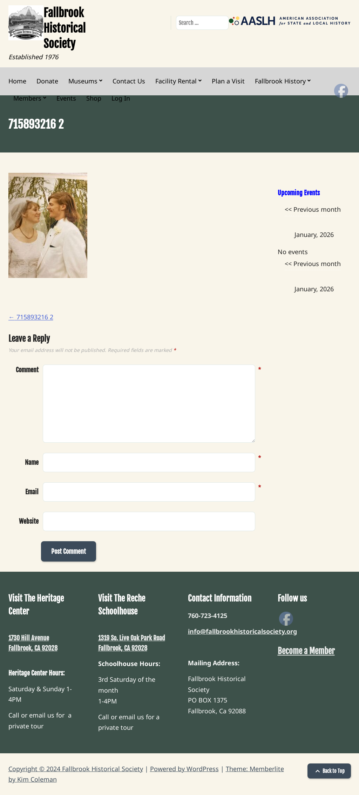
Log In (120, 98)
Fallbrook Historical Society (64, 28)
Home (17, 81)
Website (29, 521)
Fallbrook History (280, 81)
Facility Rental (176, 81)
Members (27, 98)
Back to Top (329, 771)
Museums (82, 81)
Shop (93, 98)
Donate (47, 81)
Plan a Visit (228, 81)
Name (32, 461)
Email (32, 491)
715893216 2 (30, 317)
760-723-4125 (207, 615)
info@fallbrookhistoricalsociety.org (242, 631)
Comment (27, 370)
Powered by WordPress (184, 769)
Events (66, 98)
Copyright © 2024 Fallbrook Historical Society (75, 769)
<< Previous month (313, 209)
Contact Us (129, 81)
